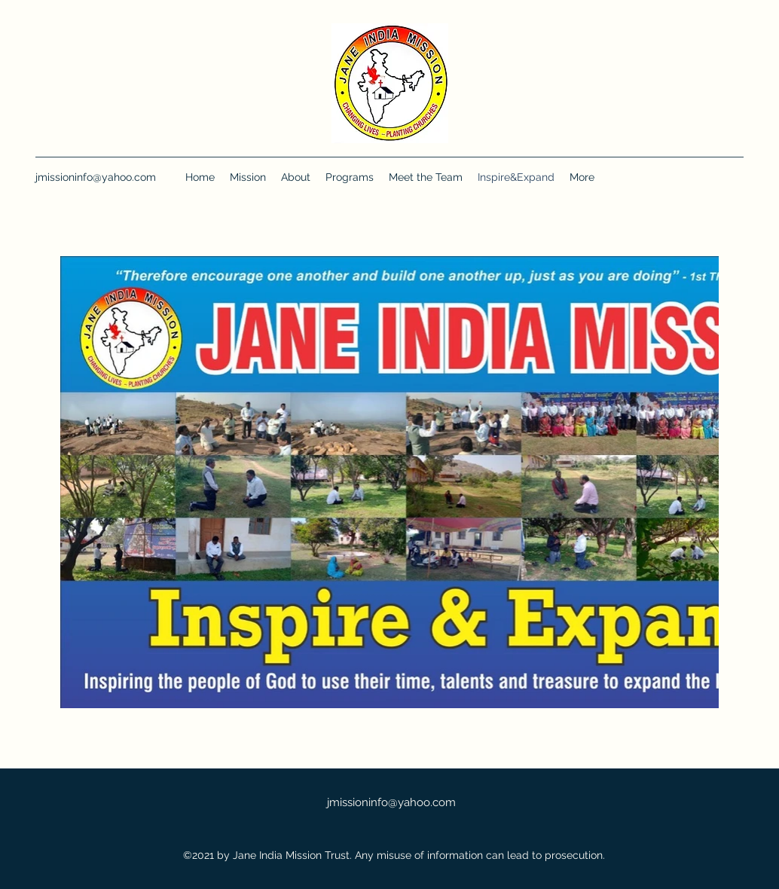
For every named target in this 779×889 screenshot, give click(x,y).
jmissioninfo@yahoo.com (95, 177)
